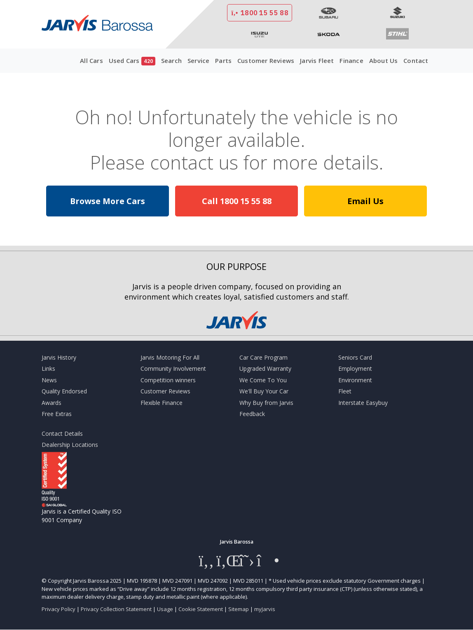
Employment (355, 368)
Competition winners (168, 380)
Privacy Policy (58, 609)
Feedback (252, 414)
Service (198, 60)
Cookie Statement (200, 609)
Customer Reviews (265, 60)
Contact (415, 60)
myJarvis (264, 609)
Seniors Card (355, 357)
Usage (165, 609)
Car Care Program (263, 357)
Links (48, 368)
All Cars (91, 60)
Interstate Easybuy (363, 403)
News (49, 380)
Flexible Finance (161, 403)
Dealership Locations (70, 445)
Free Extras (57, 414)
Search (171, 60)
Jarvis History (59, 357)
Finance (351, 60)
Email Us (365, 201)
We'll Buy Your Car (263, 391)
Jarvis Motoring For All (169, 357)
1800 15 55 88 (259, 13)
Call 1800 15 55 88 (237, 201)
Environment (355, 380)
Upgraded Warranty (265, 368)
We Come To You (263, 380)
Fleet (344, 391)
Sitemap (238, 609)
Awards (51, 403)
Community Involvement (173, 368)
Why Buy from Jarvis (266, 403)
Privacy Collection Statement (116, 609)
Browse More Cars (107, 201)
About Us (383, 60)
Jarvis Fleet (317, 60)
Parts (223, 60)
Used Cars (132, 61)
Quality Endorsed (64, 391)
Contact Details (62, 433)
